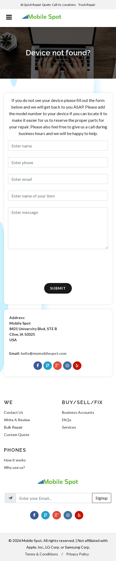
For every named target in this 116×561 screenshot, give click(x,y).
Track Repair (87, 4)
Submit (58, 288)
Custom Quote (16, 434)
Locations (69, 4)
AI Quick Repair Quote (35, 4)
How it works (15, 460)
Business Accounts (78, 412)
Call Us (56, 4)
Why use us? (14, 467)
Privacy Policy (77, 554)
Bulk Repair (13, 427)
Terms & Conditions (41, 554)
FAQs (66, 420)
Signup (102, 497)
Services (69, 427)
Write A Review (17, 420)
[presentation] (41, 266)
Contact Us (13, 412)
